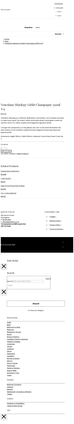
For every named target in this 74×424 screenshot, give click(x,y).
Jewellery (10, 304)
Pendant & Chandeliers (15, 351)
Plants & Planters (13, 316)
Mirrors (9, 309)
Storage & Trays (13, 321)
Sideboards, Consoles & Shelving (19, 340)
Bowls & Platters (13, 285)
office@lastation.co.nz (10, 170)
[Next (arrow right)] (3, 422)
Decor (9, 299)
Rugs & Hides (11, 318)
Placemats (11, 314)
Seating (10, 337)
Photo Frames (12, 311)
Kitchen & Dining (13, 306)
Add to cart (6, 99)
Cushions (10, 297)
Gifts (8, 358)
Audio (9, 270)
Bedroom (10, 278)
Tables (9, 342)
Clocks (9, 294)
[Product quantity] (4, 96)
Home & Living (12, 266)
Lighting (10, 346)
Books (9, 282)
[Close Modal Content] (4, 215)
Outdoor (10, 335)
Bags (9, 273)
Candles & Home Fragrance (17, 287)
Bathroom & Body (13, 275)
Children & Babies (13, 290)
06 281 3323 (6, 168)
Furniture (10, 328)
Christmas (11, 292)
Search (9, 229)
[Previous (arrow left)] (1, 422)
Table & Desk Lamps (14, 354)
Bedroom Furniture (14, 333)
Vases (9, 323)
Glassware (11, 302)
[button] (58, 12)
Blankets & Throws (14, 280)
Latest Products (22, 102)
